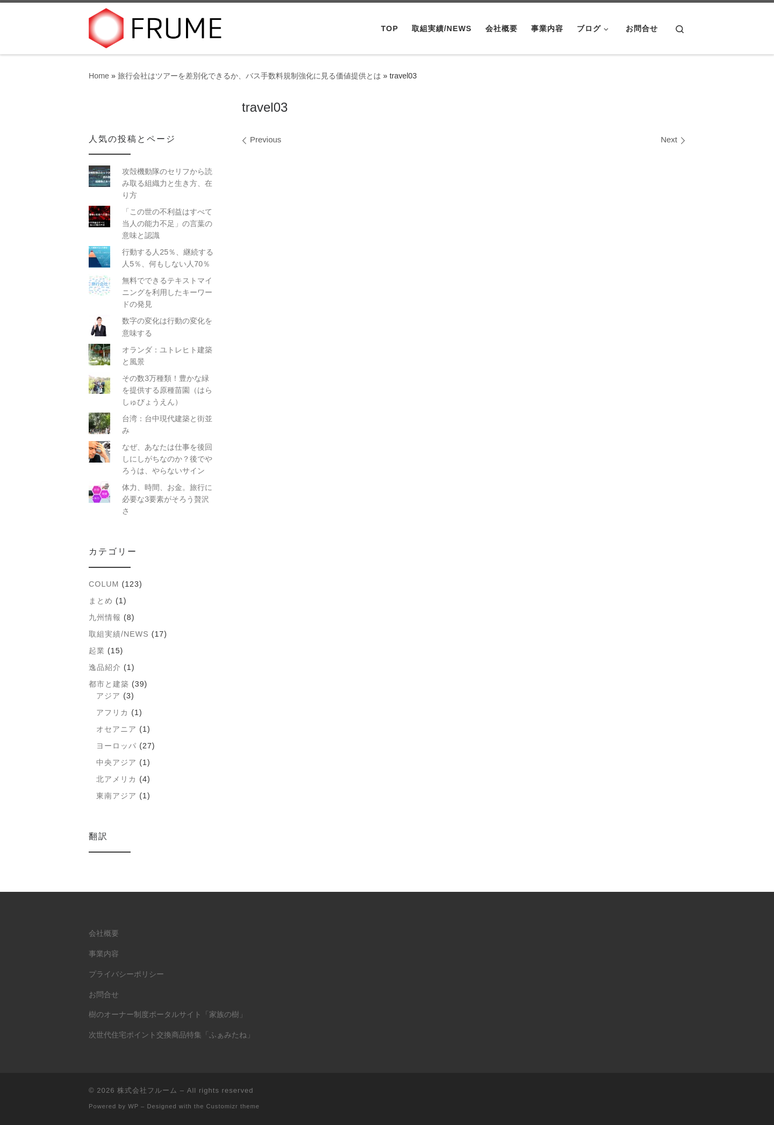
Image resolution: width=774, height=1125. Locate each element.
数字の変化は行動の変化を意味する (167, 326)
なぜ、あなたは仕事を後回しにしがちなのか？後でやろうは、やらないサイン (167, 459)
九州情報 (105, 617)
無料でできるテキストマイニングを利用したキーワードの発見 (167, 292)
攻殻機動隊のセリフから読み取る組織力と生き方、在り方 (167, 183)
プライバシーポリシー (126, 974)
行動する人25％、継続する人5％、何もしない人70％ (167, 258)
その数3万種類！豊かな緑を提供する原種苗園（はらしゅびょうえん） (167, 390)
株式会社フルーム (147, 1090)
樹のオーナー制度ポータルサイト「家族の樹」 (168, 1015)
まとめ (101, 600)
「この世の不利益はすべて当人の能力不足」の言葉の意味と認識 (167, 223)
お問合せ (104, 995)
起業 (97, 650)
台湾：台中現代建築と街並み (167, 424)
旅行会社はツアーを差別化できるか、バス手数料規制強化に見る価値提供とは (249, 75)
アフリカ (112, 712)
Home (99, 75)
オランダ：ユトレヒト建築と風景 (167, 355)
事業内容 (104, 954)
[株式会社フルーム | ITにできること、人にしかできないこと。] (156, 27)
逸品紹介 (105, 667)
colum (104, 584)
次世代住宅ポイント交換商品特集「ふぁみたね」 (171, 1035)
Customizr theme (233, 1106)
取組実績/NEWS (119, 634)
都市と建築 (109, 684)
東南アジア (116, 795)
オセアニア (116, 729)
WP (133, 1106)
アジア (108, 695)
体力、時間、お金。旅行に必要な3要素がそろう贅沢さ (167, 499)
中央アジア (116, 762)
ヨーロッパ (116, 745)
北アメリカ (116, 779)
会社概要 (104, 933)
